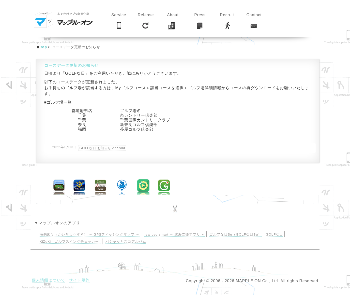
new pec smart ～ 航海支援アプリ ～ (174, 234)
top (44, 47)
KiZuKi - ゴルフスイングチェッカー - (70, 241)
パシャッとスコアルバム (126, 241)
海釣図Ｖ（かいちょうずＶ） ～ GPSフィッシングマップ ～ (89, 234)
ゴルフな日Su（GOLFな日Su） (235, 234)
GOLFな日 (274, 234)
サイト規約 (79, 280)
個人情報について (48, 280)
